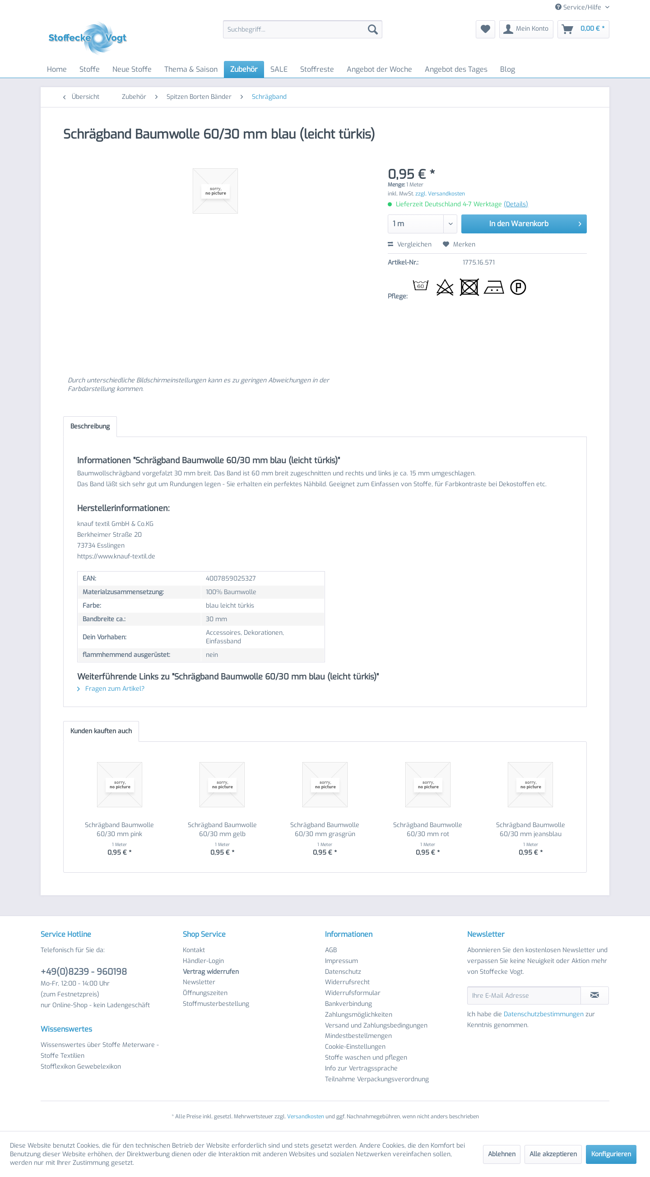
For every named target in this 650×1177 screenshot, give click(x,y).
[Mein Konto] (526, 29)
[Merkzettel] (485, 29)
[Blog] (507, 69)
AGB (331, 950)
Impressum (341, 961)
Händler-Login (203, 961)
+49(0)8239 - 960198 (84, 971)
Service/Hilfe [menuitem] (579, 7)
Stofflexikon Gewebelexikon (81, 1066)
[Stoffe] (89, 69)
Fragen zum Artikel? (110, 688)
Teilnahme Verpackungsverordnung (377, 1079)
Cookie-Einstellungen (355, 1046)
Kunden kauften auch (101, 731)
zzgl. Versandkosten (440, 193)
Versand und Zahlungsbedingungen (376, 1025)
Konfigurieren (611, 1154)
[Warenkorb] (583, 29)
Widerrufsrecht (347, 982)
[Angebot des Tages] (456, 69)
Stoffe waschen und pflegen (366, 1057)
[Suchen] (372, 29)
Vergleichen (410, 244)
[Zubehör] (244, 69)
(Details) (516, 204)
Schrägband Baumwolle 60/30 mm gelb (222, 829)
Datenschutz (343, 972)
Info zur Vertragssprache (361, 1068)
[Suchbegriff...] (302, 29)
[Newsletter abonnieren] (594, 995)
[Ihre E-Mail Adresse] (524, 995)
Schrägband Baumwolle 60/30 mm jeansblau (530, 829)
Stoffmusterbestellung (216, 1004)
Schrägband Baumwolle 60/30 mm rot (427, 829)
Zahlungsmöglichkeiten (358, 1014)
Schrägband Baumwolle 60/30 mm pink (119, 829)
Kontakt (194, 950)
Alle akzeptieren (553, 1154)
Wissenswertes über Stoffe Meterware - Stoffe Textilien (100, 1050)
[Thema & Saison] (191, 69)
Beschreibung (90, 426)
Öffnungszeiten (205, 993)
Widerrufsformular (353, 993)
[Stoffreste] (317, 69)
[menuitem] (302, 29)
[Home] (57, 69)
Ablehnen (501, 1154)
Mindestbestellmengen (358, 1036)
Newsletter (199, 982)
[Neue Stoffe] (132, 69)
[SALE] (279, 69)
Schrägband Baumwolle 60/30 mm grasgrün (324, 829)
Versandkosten (305, 1116)
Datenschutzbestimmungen (544, 1014)
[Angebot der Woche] (379, 69)
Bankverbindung (348, 1004)
